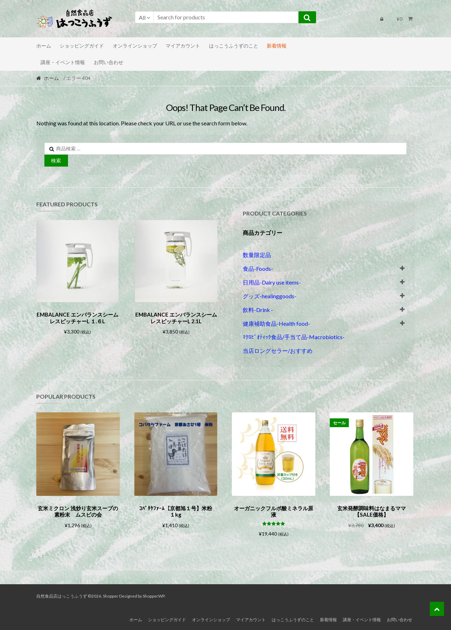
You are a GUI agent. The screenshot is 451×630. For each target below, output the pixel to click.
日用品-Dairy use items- (272, 282)
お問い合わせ (108, 62)
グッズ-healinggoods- (269, 296)
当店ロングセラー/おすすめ (278, 350)
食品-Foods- (258, 268)
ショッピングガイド (82, 46)
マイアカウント (183, 46)
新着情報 (276, 46)
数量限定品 (257, 254)
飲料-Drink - (258, 309)
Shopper (110, 595)
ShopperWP (154, 595)
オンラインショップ (135, 46)
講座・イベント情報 (63, 62)
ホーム (43, 46)
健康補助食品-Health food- (276, 323)
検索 (56, 160)
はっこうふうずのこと (233, 46)
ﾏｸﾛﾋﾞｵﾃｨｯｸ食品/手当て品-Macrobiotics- (294, 336)
